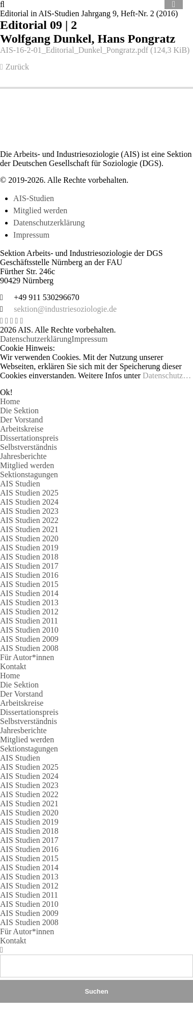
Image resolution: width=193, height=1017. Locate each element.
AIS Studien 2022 (29, 520)
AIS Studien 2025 (29, 492)
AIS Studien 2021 (29, 529)
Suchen (96, 991)
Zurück (17, 66)
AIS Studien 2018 (29, 556)
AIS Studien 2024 (29, 502)
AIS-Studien (33, 198)
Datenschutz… (167, 375)
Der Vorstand (21, 419)
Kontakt (13, 666)
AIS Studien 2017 (29, 566)
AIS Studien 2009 (29, 639)
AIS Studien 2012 (29, 611)
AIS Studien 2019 (29, 547)
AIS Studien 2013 (29, 602)
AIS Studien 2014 (29, 593)
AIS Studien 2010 (29, 630)
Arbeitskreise (21, 428)
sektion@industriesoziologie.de (65, 309)
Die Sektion (19, 410)
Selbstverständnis (28, 447)
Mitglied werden (40, 210)
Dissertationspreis (29, 438)
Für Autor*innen (27, 657)
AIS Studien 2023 (29, 511)
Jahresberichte (23, 456)
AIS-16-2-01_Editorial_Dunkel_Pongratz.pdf (94, 50)
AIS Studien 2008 (29, 648)
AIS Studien (20, 483)
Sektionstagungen (29, 474)
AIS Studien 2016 (29, 575)
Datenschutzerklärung (49, 222)
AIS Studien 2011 (29, 620)
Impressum (31, 235)
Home (10, 401)
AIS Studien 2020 (29, 538)
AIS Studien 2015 (29, 584)
